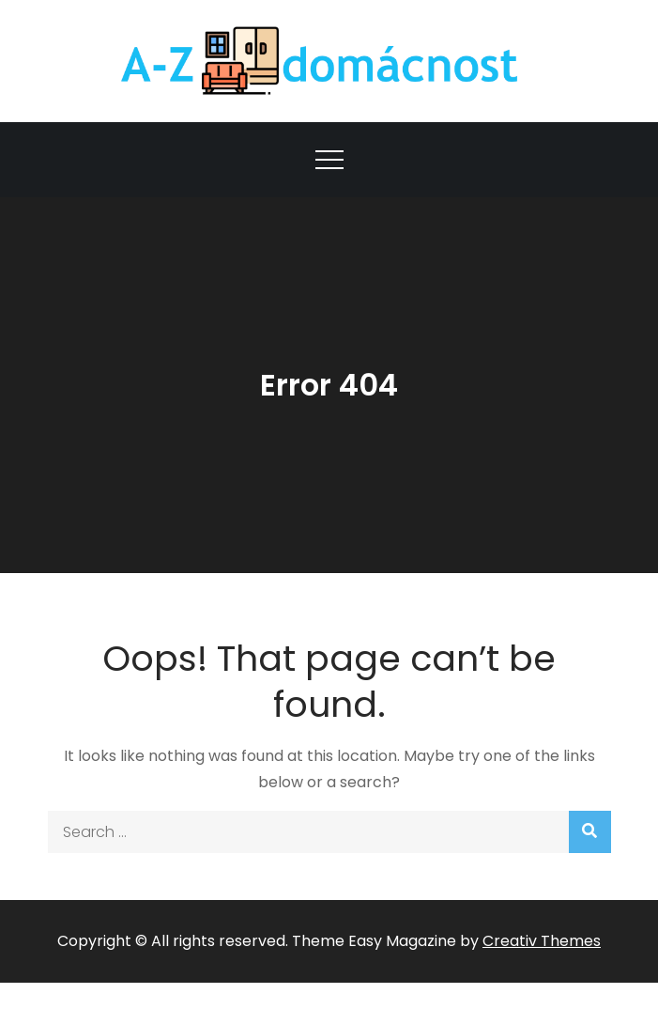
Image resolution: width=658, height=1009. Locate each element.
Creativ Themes (541, 941)
